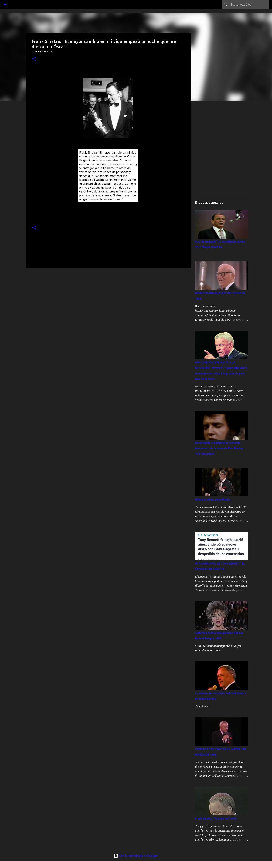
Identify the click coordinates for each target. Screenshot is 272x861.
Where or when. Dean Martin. (213, 499)
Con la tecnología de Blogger (136, 855)
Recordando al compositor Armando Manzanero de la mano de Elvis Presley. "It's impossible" (219, 448)
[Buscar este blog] (249, 4)
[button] (34, 59)
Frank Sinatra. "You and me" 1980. (216, 818)
